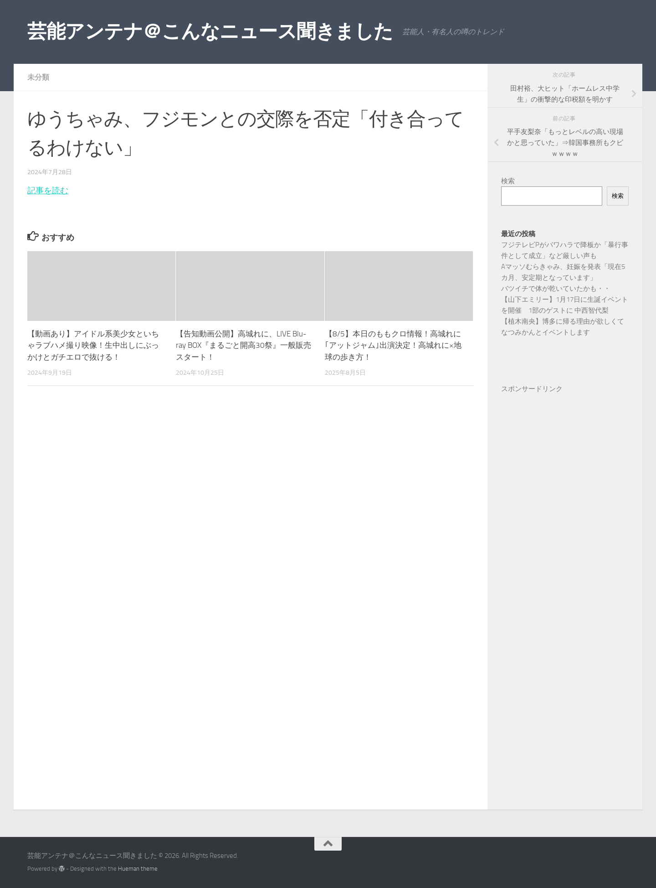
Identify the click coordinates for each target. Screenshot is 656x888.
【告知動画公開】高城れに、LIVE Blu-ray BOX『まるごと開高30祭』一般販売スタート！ (243, 345)
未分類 (38, 77)
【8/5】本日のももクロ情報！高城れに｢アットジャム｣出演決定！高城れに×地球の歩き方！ (393, 345)
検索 (508, 181)
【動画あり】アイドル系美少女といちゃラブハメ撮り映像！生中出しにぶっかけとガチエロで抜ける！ (93, 345)
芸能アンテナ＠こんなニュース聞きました (210, 31)
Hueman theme (138, 868)
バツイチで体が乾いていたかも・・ (555, 288)
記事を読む (47, 191)
